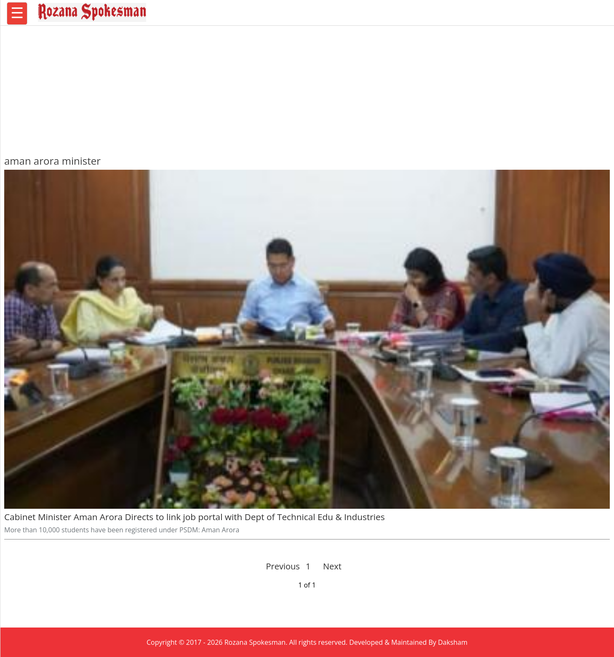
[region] (307, 86)
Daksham (452, 642)
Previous (283, 566)
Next (328, 566)
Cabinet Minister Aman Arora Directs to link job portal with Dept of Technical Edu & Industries (194, 517)
